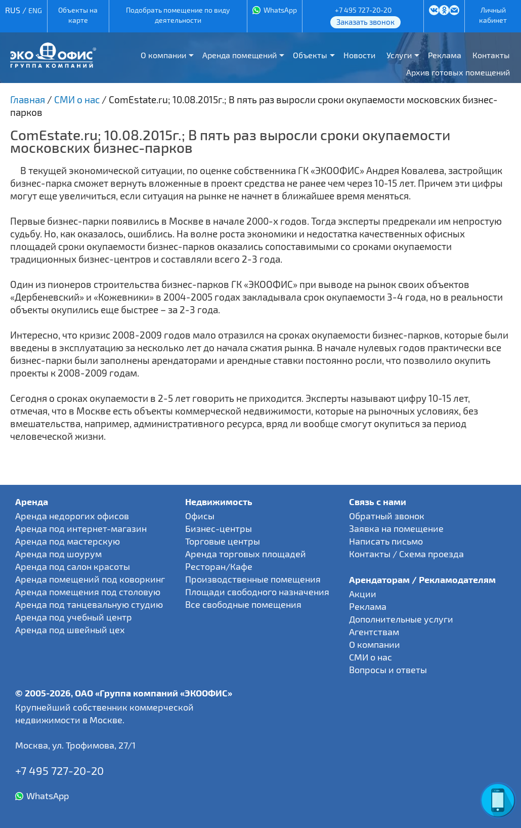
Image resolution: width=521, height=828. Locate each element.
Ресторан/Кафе (218, 566)
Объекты (310, 55)
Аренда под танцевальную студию (89, 604)
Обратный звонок (386, 515)
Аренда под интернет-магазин (81, 528)
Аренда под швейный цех (70, 629)
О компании (163, 55)
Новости (359, 55)
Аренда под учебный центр (73, 617)
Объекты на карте (78, 15)
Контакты (491, 55)
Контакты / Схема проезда (406, 553)
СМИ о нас (370, 657)
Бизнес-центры (218, 528)
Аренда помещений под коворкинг (90, 579)
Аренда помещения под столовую (87, 591)
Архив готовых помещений (458, 72)
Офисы (199, 515)
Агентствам (374, 631)
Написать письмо (386, 541)
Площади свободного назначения (257, 591)
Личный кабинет (493, 15)
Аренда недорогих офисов (72, 515)
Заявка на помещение (396, 528)
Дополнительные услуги (401, 619)
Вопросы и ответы (388, 669)
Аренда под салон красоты (72, 566)
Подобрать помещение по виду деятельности (178, 15)
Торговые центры (222, 541)
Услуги (399, 55)
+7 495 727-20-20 (363, 10)
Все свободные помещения (243, 604)
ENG (35, 10)
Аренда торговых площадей (245, 553)
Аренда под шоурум (58, 553)
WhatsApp (280, 10)
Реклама (444, 55)
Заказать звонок (365, 21)
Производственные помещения (253, 579)
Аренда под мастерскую (67, 541)
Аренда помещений (239, 55)
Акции (362, 593)
